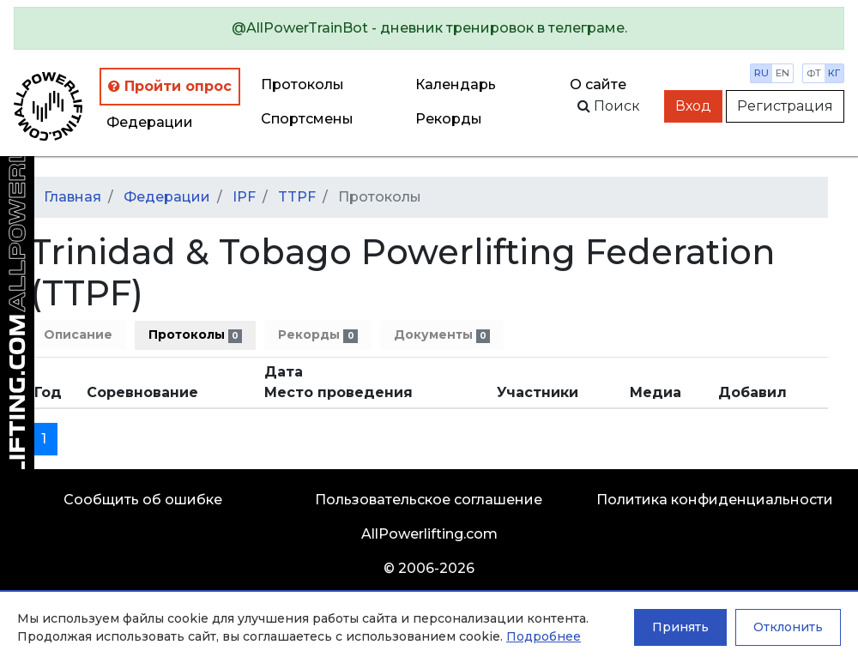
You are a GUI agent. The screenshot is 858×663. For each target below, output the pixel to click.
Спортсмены (307, 119)
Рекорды (317, 335)
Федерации (149, 122)
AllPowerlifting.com (429, 534)
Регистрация (785, 106)
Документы (442, 335)
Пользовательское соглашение (428, 499)
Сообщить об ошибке (142, 499)
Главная (72, 197)
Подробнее (543, 636)
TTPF (297, 197)
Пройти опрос (170, 86)
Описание (78, 334)
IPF (244, 197)
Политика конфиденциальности (714, 499)
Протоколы (302, 84)
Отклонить (788, 627)
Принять (680, 627)
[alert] (429, 28)
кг (834, 73)
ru (761, 73)
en (782, 73)
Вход (693, 106)
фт (814, 73)
